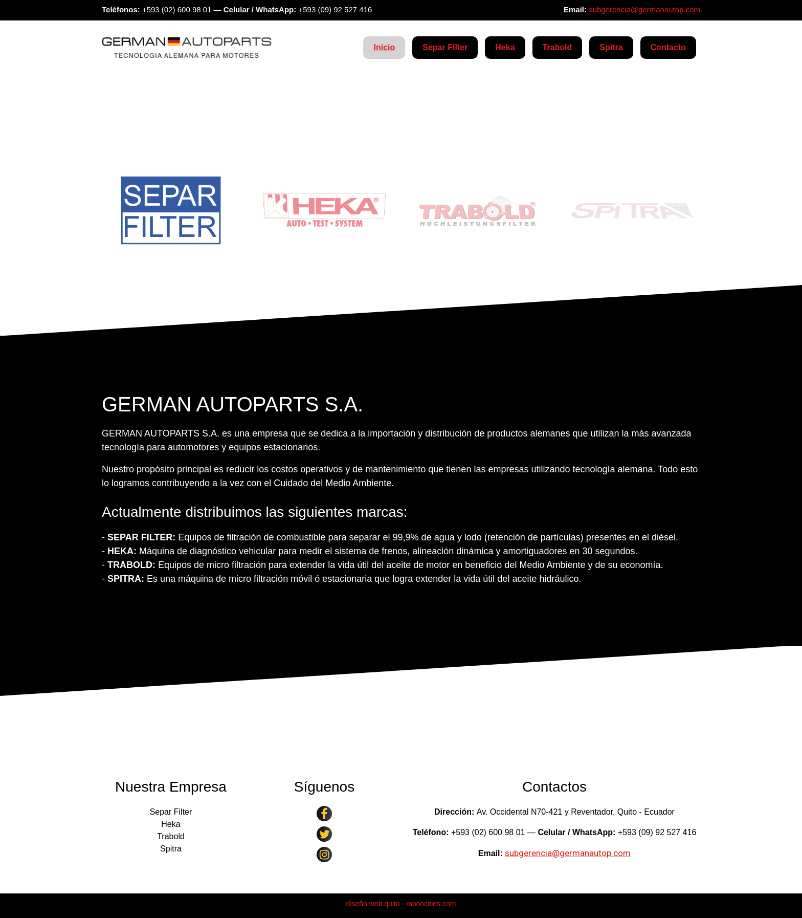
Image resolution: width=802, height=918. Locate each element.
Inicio (384, 47)
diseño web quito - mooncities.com (401, 904)
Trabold (557, 47)
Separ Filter (444, 47)
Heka (505, 47)
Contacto (668, 47)
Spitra (610, 47)
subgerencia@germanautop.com (644, 9)
